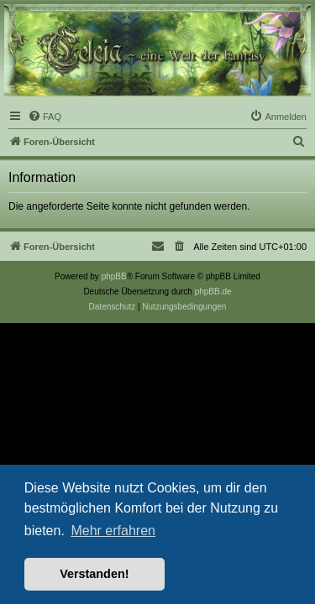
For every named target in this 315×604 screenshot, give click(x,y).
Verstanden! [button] (94, 574)
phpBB (114, 276)
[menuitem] (44, 117)
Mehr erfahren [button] (113, 530)
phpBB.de (213, 291)
